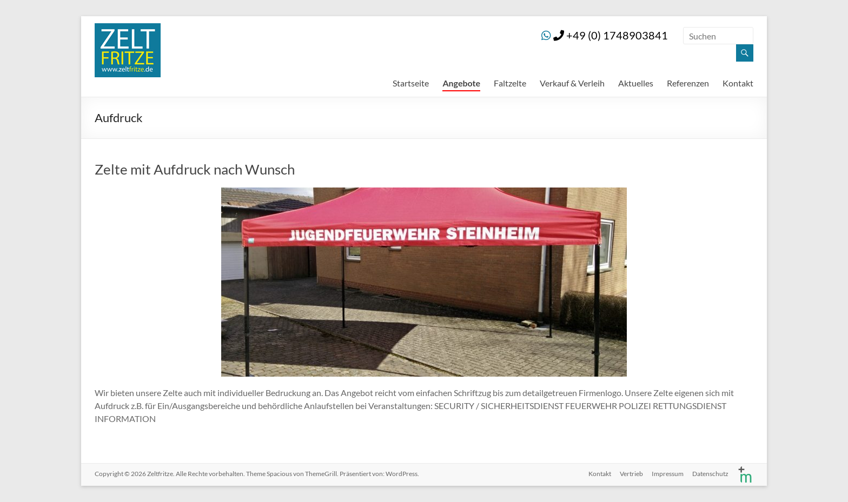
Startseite (411, 83)
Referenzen (688, 83)
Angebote (461, 83)
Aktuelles (635, 83)
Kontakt (738, 83)
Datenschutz (710, 474)
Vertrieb (631, 474)
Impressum (668, 474)
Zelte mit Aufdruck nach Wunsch (195, 169)
